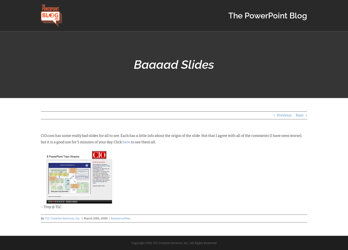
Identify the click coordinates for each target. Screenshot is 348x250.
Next (300, 115)
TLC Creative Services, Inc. (63, 218)
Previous (284, 115)
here (126, 142)
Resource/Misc (121, 218)
